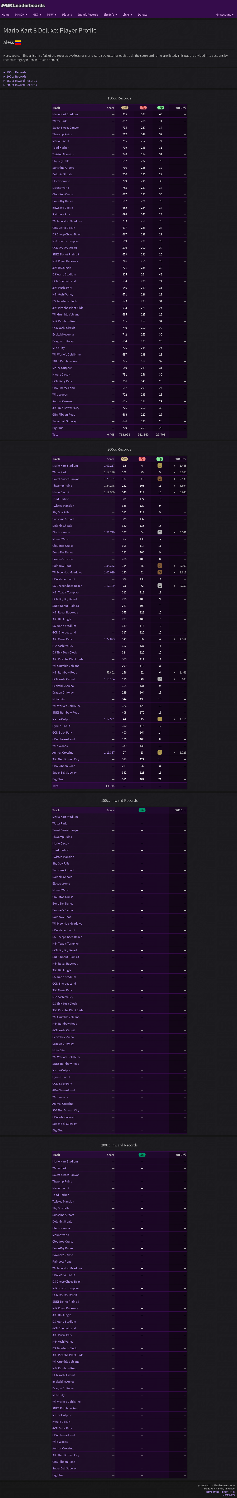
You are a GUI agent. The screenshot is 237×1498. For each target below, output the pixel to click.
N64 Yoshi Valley (62, 294)
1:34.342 (109, 566)
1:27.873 (109, 639)
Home (5, 14)
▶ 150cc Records (14, 72)
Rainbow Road (62, 214)
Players (67, 14)
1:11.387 (109, 752)
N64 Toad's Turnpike (65, 241)
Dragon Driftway (63, 341)
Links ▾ (127, 14)
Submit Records (87, 14)
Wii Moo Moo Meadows (67, 221)
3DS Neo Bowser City (65, 408)
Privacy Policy (228, 1491)
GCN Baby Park (62, 381)
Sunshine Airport (63, 168)
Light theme (229, 1494)
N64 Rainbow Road (64, 321)
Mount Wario (60, 188)
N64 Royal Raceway (65, 261)
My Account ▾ (225, 14)
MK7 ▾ (37, 14)
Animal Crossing (62, 401)
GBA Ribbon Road (63, 414)
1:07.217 (109, 465)
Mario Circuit (60, 141)
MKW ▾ (52, 14)
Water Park (59, 121)
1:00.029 (109, 572)
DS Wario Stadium (64, 274)
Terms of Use (212, 1491)
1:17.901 (109, 719)
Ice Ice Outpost (62, 368)
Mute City (58, 348)
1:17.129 (109, 586)
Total (55, 434)
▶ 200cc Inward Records (20, 85)
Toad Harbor (60, 148)
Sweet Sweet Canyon (65, 127)
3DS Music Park (62, 288)
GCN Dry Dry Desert (64, 248)
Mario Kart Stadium (65, 114)
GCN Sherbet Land (64, 281)
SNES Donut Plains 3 (65, 254)
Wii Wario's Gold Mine (66, 354)
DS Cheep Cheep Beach (67, 234)
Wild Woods (60, 394)
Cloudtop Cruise (62, 194)
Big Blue (57, 428)
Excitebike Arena (63, 334)
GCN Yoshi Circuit (63, 328)
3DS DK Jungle (61, 268)
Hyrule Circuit (61, 374)
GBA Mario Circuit (63, 228)
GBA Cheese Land (63, 388)
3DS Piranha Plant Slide (67, 308)
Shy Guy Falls (60, 161)
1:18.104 (109, 679)
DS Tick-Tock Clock (64, 301)
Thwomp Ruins (62, 134)
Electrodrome (61, 181)
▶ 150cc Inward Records (20, 80)
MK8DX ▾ (21, 14)
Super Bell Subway (64, 421)
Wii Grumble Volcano (65, 314)
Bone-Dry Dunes (62, 201)
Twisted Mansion (63, 154)
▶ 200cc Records (14, 76)
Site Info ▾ (110, 14)
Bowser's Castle (62, 208)
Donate (142, 14)
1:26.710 (109, 532)
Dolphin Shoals (62, 174)
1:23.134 (109, 479)
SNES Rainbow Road (65, 361)
